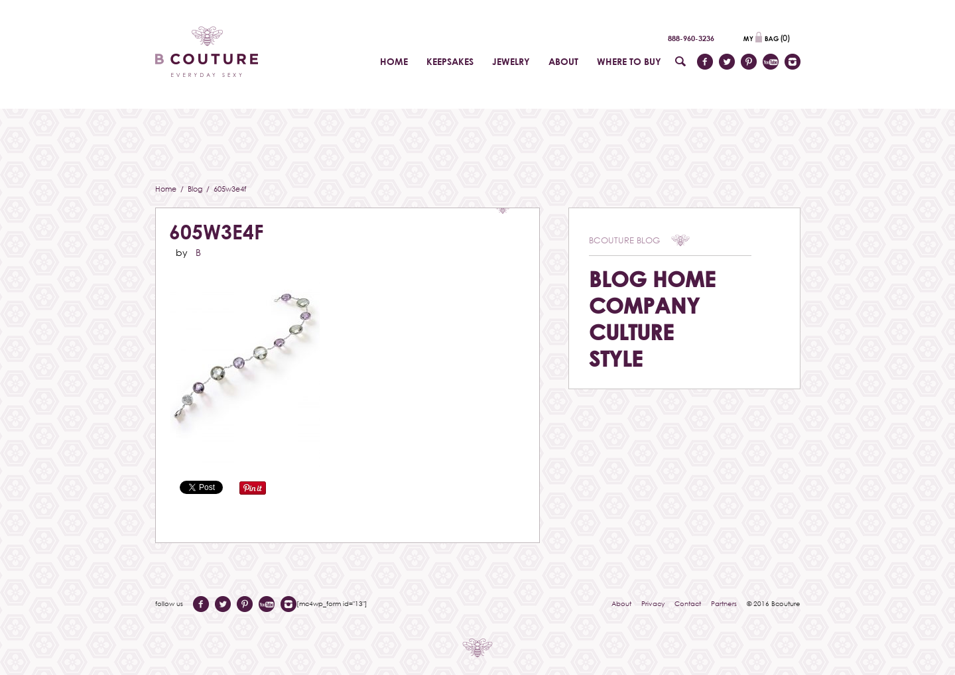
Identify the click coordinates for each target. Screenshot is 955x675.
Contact (687, 603)
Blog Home (652, 279)
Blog (196, 188)
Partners (724, 603)
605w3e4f (216, 231)
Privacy (653, 603)
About (621, 603)
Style (616, 358)
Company (644, 305)
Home (166, 188)
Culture (631, 332)
